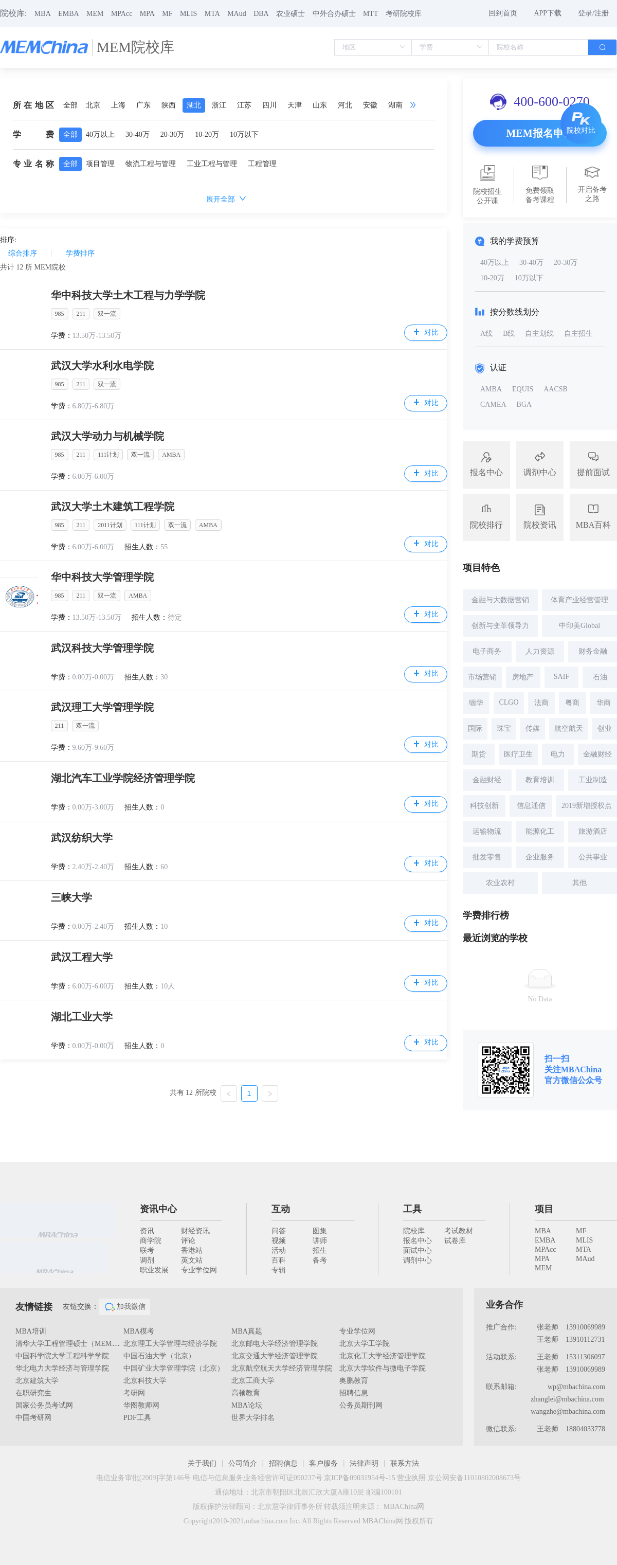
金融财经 (597, 754)
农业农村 (500, 883)
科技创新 (484, 806)
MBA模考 (138, 1331)
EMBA (68, 13)
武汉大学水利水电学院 (102, 365)
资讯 (147, 1231)
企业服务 (539, 857)
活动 (278, 1250)
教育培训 (539, 780)
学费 (33, 134)
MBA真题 (246, 1331)
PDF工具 (137, 1418)
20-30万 (172, 134)
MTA (212, 13)
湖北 (194, 105)
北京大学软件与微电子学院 (382, 1368)
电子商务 (487, 651)
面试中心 (417, 1250)
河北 (345, 105)
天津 (294, 105)
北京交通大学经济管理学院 (274, 1356)
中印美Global (579, 625)
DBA (261, 13)
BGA (524, 404)
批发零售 (487, 857)
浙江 (219, 105)
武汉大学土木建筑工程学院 (112, 506)
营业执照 (411, 1478)
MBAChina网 (404, 1506)
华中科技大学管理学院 (102, 577)
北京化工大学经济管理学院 (382, 1356)
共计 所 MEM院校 (33, 267)
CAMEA (493, 404)
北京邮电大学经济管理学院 (274, 1343)
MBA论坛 (246, 1405)
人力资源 (539, 651)
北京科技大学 (145, 1380)
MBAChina (581, 1069)
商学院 (150, 1241)
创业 (604, 728)
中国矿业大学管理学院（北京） (173, 1368)
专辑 (278, 1270)
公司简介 (242, 1463)
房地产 (523, 677)
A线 (486, 333)
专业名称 (33, 163)
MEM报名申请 (539, 133)
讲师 (320, 1241)
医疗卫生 (518, 754)
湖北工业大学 (82, 1016)
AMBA (491, 389)
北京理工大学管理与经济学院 (170, 1343)
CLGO (508, 702)
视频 (278, 1241)
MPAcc (122, 13)
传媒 (532, 728)
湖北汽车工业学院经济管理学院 (123, 778)
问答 (278, 1231)
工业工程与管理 (212, 164)
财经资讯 (195, 1231)
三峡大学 (71, 897)
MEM (94, 13)
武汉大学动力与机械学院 (107, 436)
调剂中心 (417, 1260)
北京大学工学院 (364, 1343)
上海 (118, 105)
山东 (320, 105)
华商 (603, 703)
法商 (541, 703)
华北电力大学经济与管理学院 (62, 1368)
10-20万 (207, 134)
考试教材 (458, 1231)
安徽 (370, 105)
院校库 (414, 1231)
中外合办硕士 (334, 13)
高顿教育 (245, 1393)
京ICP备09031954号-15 (359, 1478)
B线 (509, 333)
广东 (143, 105)
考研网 (134, 1393)
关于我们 (202, 1463)
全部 (70, 105)
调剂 (147, 1260)
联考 (147, 1250)
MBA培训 (30, 1331)
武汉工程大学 (82, 957)
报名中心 (417, 1241)
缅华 (476, 703)
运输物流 (487, 831)
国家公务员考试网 (44, 1405)
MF (167, 13)
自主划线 (539, 333)
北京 (93, 105)
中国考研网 (33, 1418)
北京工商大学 (253, 1380)
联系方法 (404, 1463)
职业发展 (154, 1270)
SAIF (561, 676)
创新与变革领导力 (500, 625)
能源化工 (539, 831)
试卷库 (455, 1241)
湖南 (395, 105)
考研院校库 (404, 13)
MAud (236, 13)
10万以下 (244, 134)
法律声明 (364, 1463)
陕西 (168, 105)
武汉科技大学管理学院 (102, 648)
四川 (269, 105)
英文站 (192, 1260)
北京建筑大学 (37, 1380)
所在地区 (33, 105)
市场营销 (482, 677)
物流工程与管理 (150, 164)
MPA (147, 13)
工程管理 (262, 164)
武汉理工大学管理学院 (102, 707)
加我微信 (124, 1307)
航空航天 (568, 728)
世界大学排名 (253, 1418)
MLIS (188, 13)
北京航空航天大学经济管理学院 (281, 1368)
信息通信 (531, 806)
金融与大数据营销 (500, 600)
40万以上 (100, 134)
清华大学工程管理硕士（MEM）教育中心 (81, 1343)
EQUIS (522, 389)
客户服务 (323, 1463)
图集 (320, 1231)
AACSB (555, 389)
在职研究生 (33, 1393)
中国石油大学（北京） (159, 1356)
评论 (188, 1241)
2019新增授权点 (586, 806)
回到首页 (502, 13)
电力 (558, 754)
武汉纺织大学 (82, 837)
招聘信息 (353, 1393)
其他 (579, 883)
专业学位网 (199, 1270)
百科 (278, 1260)
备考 (320, 1260)
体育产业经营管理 (579, 600)
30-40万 (137, 134)
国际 (475, 728)
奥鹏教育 (353, 1380)
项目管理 (100, 164)
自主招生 (578, 333)
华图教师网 (141, 1405)
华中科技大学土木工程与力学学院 (128, 295)
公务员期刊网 (361, 1405)
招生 (320, 1250)
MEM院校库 (135, 47)
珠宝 (504, 728)
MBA (42, 13)
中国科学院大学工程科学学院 (62, 1356)
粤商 (572, 703)
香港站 (192, 1250)
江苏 (244, 105)
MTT (370, 13)
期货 (478, 754)
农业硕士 (290, 13)
